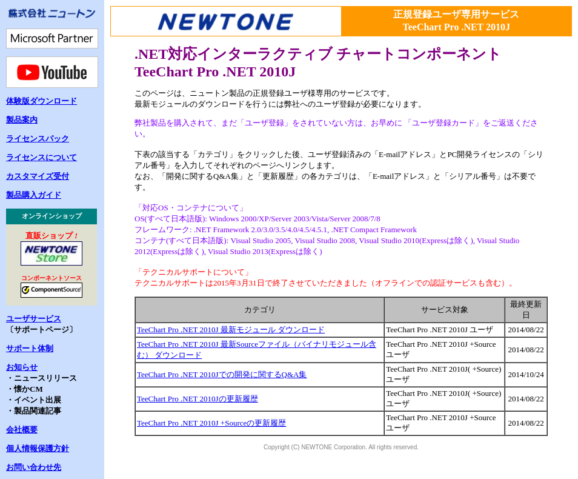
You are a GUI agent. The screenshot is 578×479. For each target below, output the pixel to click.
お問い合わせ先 (33, 467)
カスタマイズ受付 (37, 176)
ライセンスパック (37, 138)
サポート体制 (29, 348)
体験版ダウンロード (41, 101)
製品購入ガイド (33, 194)
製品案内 (22, 119)
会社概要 (22, 429)
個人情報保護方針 (37, 448)
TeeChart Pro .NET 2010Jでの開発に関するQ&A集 (222, 374)
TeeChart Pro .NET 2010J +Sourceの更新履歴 (211, 422)
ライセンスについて (41, 157)
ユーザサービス (33, 318)
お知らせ (22, 367)
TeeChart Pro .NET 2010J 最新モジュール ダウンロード (231, 329)
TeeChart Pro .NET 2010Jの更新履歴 (197, 398)
